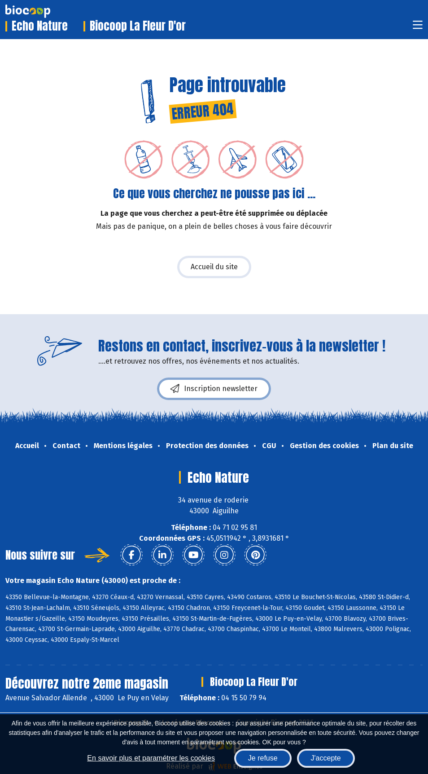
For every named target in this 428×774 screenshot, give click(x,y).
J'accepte (326, 758)
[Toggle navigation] (418, 27)
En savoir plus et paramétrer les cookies (151, 758)
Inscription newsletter (214, 388)
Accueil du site (214, 266)
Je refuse (263, 758)
